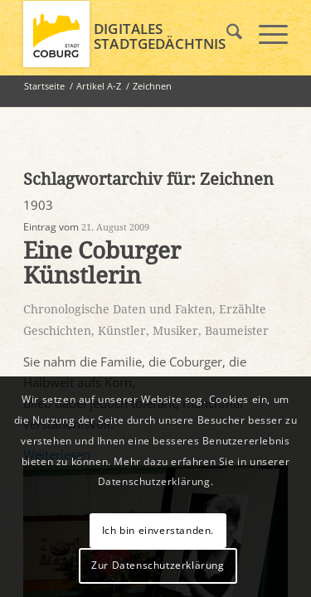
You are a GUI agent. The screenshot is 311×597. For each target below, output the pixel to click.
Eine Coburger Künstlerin (102, 263)
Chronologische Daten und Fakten (117, 309)
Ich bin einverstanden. (158, 530)
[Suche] (226, 34)
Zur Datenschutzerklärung (157, 565)
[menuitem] (226, 34)
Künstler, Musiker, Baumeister (183, 330)
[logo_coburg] (129, 34)
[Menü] (265, 34)
